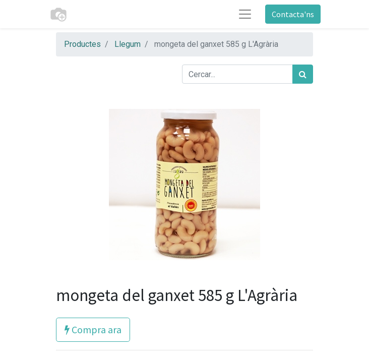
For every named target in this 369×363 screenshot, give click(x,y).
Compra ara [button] (93, 329)
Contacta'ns (293, 14)
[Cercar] (302, 74)
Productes (82, 44)
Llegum (127, 44)
